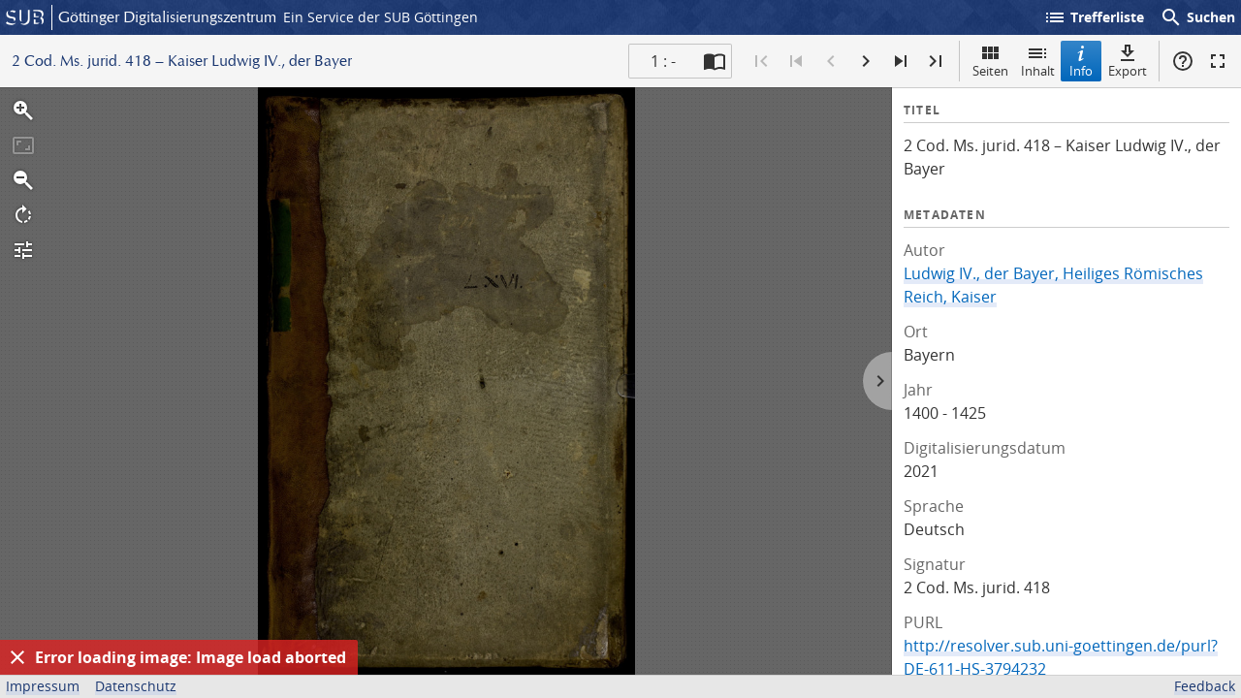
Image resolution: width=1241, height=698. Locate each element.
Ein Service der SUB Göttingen (380, 17)
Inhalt (1038, 60)
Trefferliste (1093, 17)
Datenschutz (135, 686)
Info (1081, 60)
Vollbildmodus (1217, 61)
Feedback (1204, 686)
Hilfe (1182, 61)
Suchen (1197, 17)
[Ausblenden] (17, 657)
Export (1127, 60)
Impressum (43, 686)
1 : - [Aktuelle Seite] (663, 61)
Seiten (990, 60)
